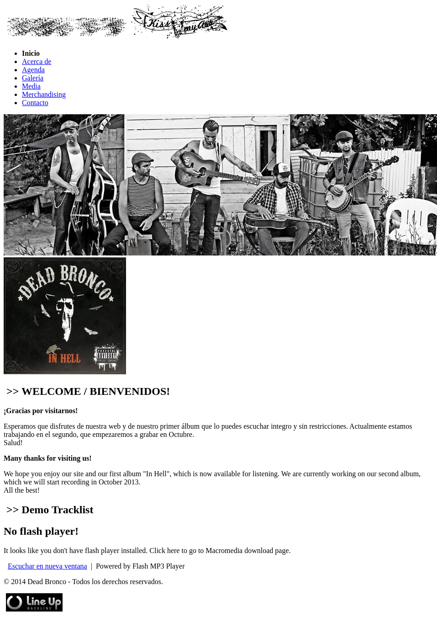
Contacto (35, 102)
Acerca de (36, 61)
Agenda (33, 70)
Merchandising (44, 94)
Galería (32, 78)
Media (31, 86)
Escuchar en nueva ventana (47, 566)
